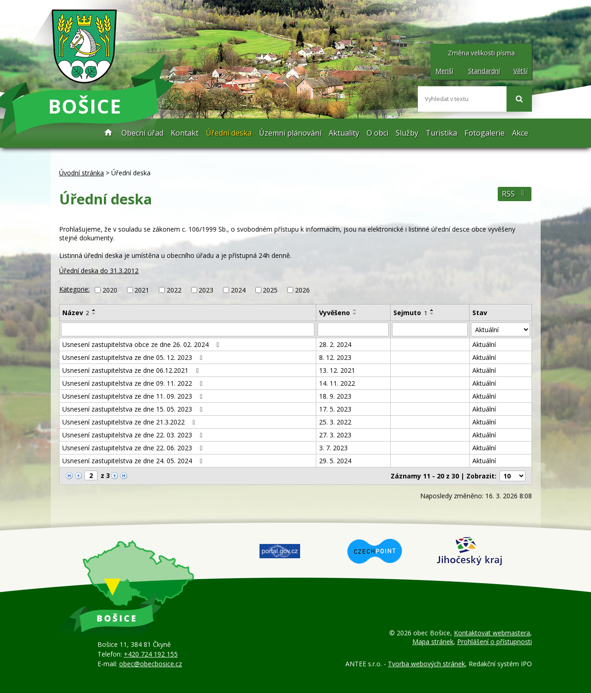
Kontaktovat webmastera (492, 632)
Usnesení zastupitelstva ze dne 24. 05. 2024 (133, 460)
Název (75, 312)
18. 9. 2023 (335, 396)
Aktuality (344, 133)
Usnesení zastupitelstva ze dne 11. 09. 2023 (133, 396)
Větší (520, 70)
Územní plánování (290, 133)
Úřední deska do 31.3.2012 (99, 270)
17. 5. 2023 (335, 409)
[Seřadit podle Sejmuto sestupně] (432, 314)
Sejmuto (410, 312)
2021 (141, 290)
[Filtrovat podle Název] (187, 329)
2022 (174, 290)
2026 (302, 290)
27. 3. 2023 (335, 434)
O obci (377, 133)
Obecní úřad (142, 133)
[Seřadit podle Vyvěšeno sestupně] (355, 314)
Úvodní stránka (108, 133)
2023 (206, 290)
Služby (407, 133)
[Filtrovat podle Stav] (500, 329)
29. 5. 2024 (335, 460)
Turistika (441, 133)
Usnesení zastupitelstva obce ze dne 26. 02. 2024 (142, 344)
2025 (270, 290)
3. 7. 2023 (333, 447)
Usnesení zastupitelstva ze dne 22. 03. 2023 (133, 434)
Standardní (484, 70)
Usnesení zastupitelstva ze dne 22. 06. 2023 (133, 447)
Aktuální (484, 344)
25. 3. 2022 (335, 422)
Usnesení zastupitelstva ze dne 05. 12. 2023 (133, 357)
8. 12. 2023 (335, 357)
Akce (520, 133)
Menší (444, 70)
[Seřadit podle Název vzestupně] (94, 310)
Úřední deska (229, 133)
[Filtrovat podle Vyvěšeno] (353, 329)
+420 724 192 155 (151, 654)
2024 (238, 290)
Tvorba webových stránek (426, 663)
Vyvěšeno (334, 312)
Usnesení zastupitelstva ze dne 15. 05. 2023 (133, 409)
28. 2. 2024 (335, 344)
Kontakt (185, 133)
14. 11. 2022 (337, 383)
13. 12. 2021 (337, 370)
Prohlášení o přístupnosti (494, 641)
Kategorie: (74, 289)
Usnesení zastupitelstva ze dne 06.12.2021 (132, 370)
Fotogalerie (484, 133)
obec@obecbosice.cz (150, 663)
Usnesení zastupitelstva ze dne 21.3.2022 (130, 422)
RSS (514, 194)
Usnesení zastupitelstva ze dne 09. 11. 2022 (133, 383)
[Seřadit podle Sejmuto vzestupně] (432, 310)
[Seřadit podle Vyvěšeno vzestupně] (355, 310)
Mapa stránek (432, 641)
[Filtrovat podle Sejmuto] (430, 329)
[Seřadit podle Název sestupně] (94, 314)
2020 (110, 290)
